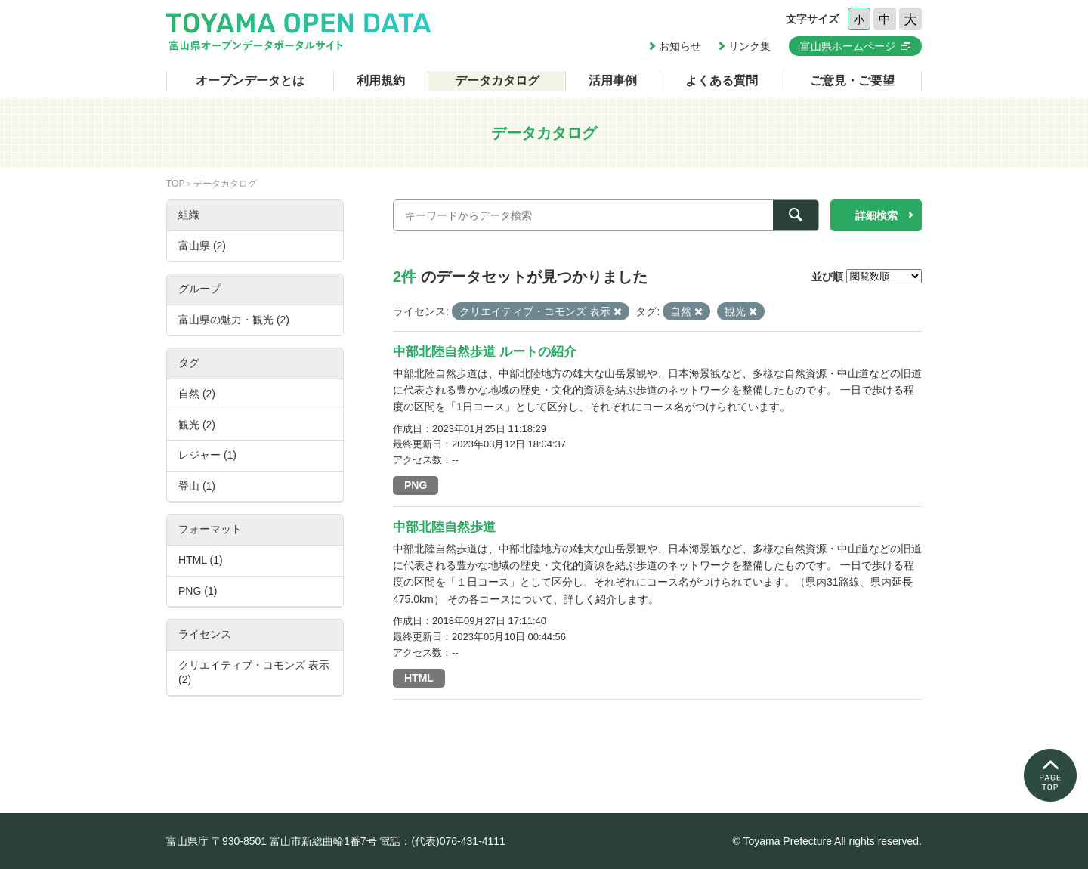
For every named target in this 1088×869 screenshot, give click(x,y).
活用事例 (613, 80)
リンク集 (749, 46)
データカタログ (497, 80)
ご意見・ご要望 (852, 80)
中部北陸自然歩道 (444, 527)
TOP (175, 183)
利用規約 (381, 80)
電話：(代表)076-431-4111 (442, 841)
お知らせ (680, 46)
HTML (419, 678)
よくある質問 (721, 80)
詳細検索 (876, 215)
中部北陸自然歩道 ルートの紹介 (484, 352)
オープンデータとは (250, 80)
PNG (415, 485)
